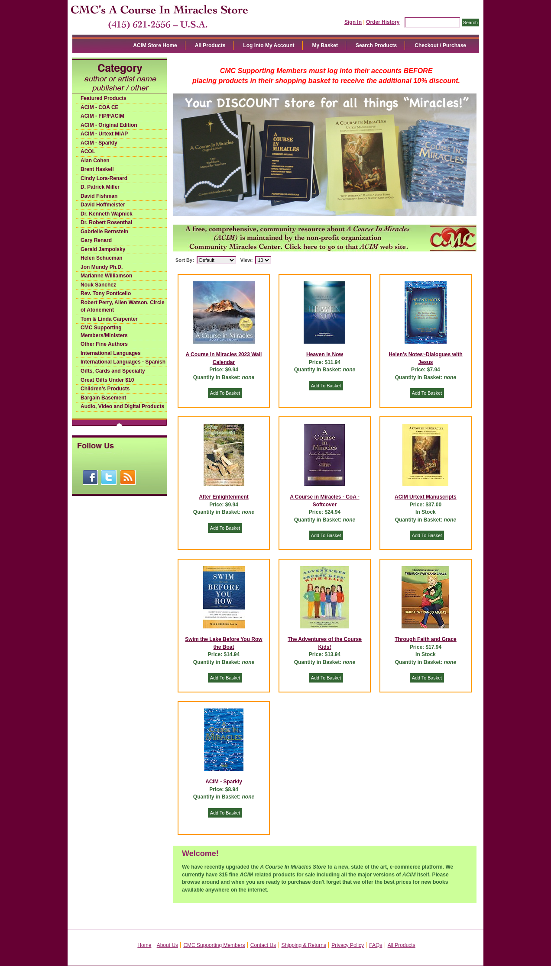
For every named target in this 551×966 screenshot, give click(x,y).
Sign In (353, 22)
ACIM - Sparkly (99, 143)
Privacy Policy (347, 945)
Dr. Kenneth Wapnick (107, 214)
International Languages (111, 353)
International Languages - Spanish (123, 362)
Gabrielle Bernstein (104, 232)
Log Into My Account (268, 45)
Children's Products (105, 389)
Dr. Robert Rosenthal (106, 222)
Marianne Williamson (106, 276)
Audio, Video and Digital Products (122, 406)
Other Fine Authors (104, 344)
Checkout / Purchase (440, 45)
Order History (382, 22)
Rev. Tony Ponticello (106, 293)
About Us (167, 945)
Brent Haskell (97, 169)
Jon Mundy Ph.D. (102, 267)
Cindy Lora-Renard (104, 178)
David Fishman (99, 196)
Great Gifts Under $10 (107, 380)
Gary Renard (96, 240)
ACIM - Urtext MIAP (104, 134)
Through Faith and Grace (426, 639)
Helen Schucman (102, 258)
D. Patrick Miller (100, 187)
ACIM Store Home (155, 45)
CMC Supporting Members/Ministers (104, 331)
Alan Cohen (95, 161)
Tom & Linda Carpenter (109, 319)
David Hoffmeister (103, 205)
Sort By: (184, 260)
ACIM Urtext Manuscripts (426, 497)
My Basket (325, 45)
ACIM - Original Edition (109, 125)
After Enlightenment (224, 497)
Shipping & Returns (304, 945)
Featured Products (103, 98)
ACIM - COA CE (100, 107)
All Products (210, 45)
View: (246, 260)
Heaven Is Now (324, 354)
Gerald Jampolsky (103, 249)
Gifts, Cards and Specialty (113, 371)
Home (144, 945)
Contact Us (263, 945)
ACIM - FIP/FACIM (102, 116)
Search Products (376, 45)
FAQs (375, 945)
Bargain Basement (103, 398)
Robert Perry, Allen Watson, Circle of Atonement (123, 306)
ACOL (88, 151)
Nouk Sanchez (98, 285)
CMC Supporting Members (214, 945)
